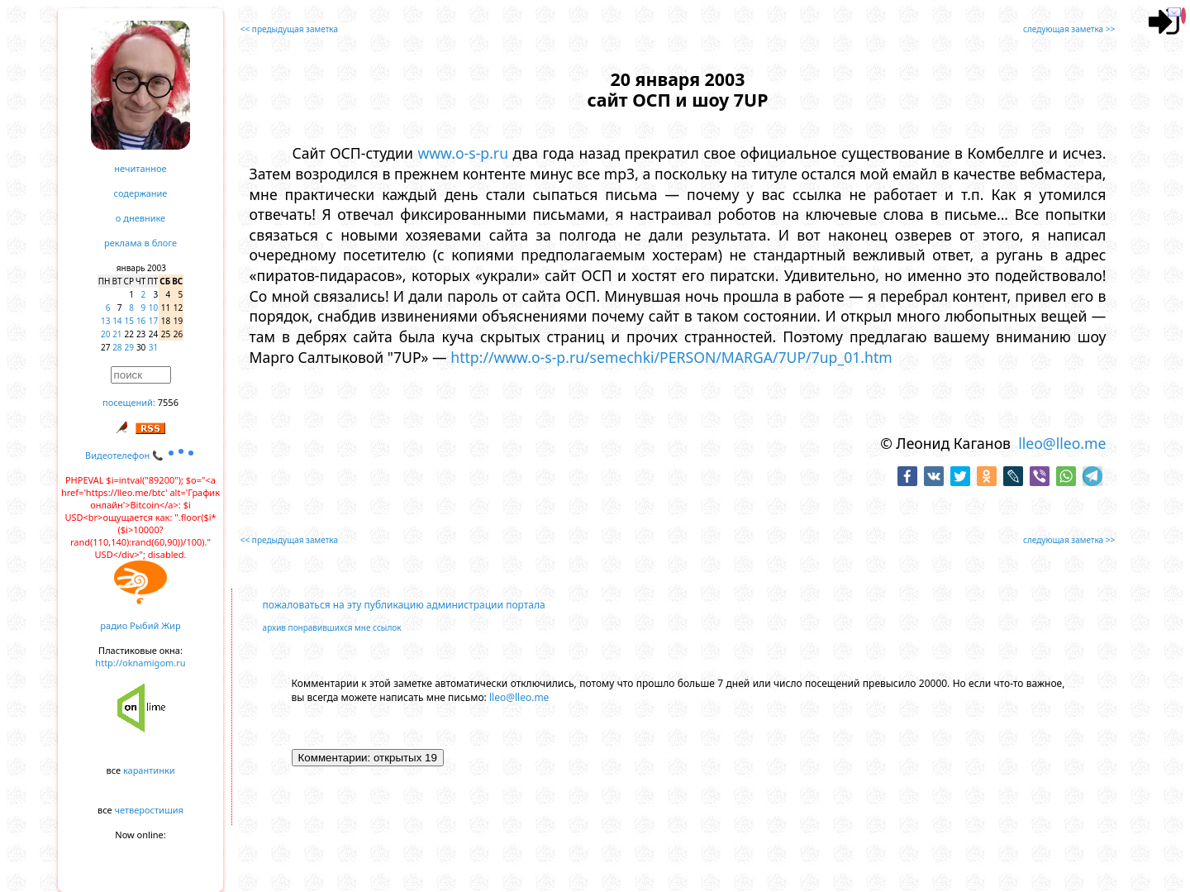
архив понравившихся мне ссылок (332, 627)
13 (105, 321)
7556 (168, 402)
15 (129, 321)
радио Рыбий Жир (140, 625)
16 (140, 321)
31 (153, 347)
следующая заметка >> (1069, 29)
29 (129, 347)
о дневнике (140, 218)
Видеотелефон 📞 (140, 455)
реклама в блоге (140, 242)
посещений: (128, 402)
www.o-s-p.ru (462, 153)
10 (153, 307)
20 (105, 334)
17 (153, 321)
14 (116, 321)
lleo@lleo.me (1062, 443)
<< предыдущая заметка (289, 29)
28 (116, 347)
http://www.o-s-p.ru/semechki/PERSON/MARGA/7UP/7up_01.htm (671, 357)
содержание (141, 193)
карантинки (149, 770)
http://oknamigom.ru (140, 662)
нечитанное (140, 168)
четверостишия (149, 810)
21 (116, 334)
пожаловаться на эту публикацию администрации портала (404, 605)
